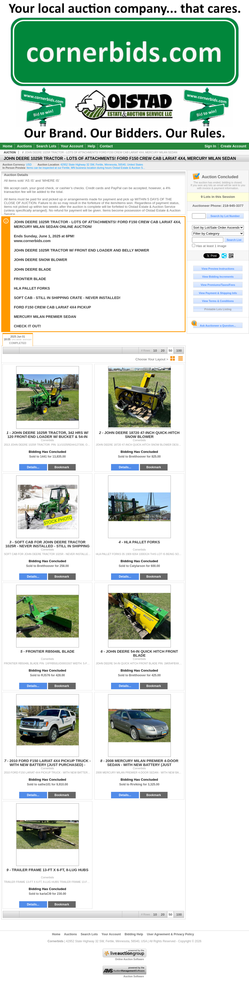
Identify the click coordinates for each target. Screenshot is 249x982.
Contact (106, 146)
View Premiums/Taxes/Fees (218, 284)
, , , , (102, 164)
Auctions (24, 146)
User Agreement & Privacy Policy (170, 934)
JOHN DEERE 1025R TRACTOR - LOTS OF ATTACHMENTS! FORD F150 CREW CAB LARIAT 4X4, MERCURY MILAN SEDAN (101, 152)
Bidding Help (134, 934)
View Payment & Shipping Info (218, 293)
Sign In (210, 146)
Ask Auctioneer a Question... (214, 325)
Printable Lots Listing (218, 309)
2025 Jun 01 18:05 (18, 340)
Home (7, 146)
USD (29, 164)
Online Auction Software (129, 959)
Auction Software (134, 976)
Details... (33, 467)
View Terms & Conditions (218, 300)
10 (155, 350)
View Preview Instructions (217, 268)
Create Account (233, 146)
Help (91, 146)
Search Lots (46, 146)
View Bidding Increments (218, 276)
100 (179, 350)
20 (163, 350)
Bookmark (62, 467)
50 (170, 350)
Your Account (72, 146)
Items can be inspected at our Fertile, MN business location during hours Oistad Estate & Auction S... (86, 167)
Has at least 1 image (209, 246)
